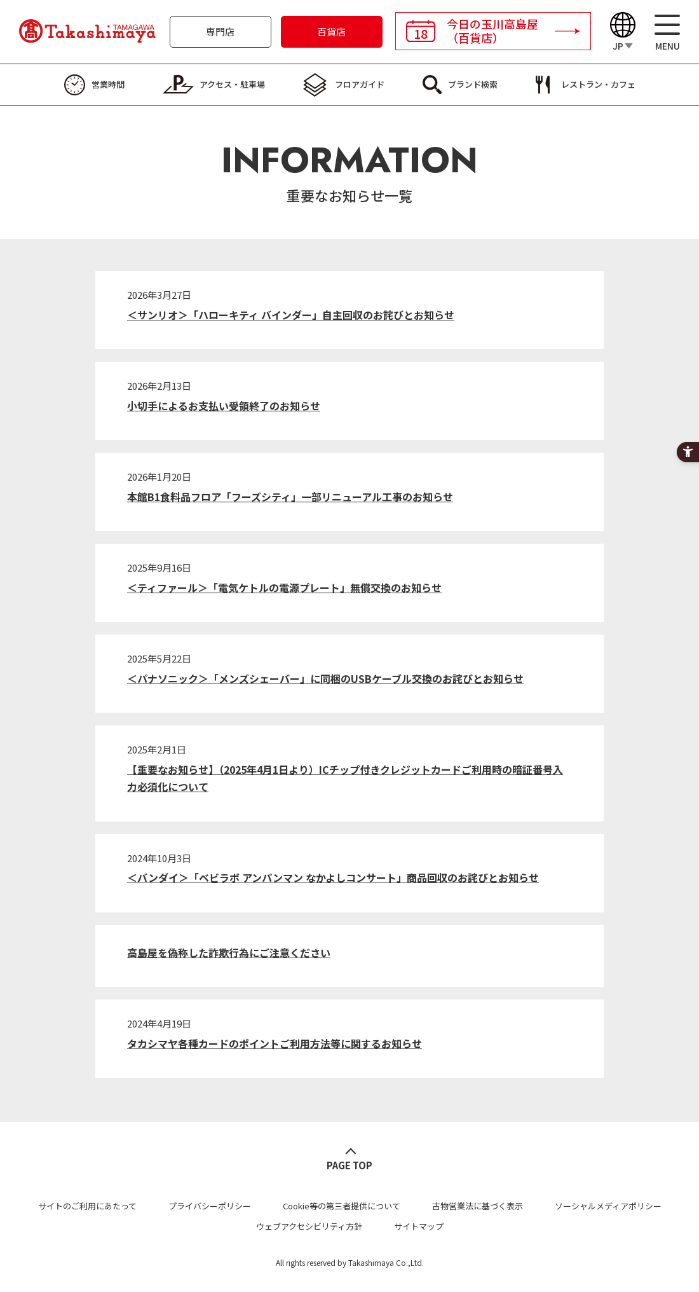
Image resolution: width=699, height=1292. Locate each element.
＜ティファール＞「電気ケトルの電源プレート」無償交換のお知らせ (284, 587)
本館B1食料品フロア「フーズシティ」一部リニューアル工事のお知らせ (290, 496)
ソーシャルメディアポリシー (608, 1206)
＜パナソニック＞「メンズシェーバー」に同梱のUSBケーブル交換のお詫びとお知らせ (325, 678)
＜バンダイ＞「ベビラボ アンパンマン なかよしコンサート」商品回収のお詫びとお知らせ (333, 877)
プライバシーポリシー (209, 1206)
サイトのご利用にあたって (87, 1206)
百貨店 (331, 31)
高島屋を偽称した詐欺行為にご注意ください (228, 952)
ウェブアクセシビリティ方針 (309, 1226)
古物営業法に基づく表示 (477, 1206)
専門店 (220, 31)
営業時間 (108, 84)
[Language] (622, 32)
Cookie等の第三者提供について (341, 1206)
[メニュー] (667, 32)
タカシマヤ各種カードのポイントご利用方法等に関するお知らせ (274, 1043)
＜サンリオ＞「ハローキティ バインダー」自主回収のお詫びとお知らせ (290, 314)
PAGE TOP (349, 1165)
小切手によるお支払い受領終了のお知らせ (223, 405)
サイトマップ (419, 1226)
